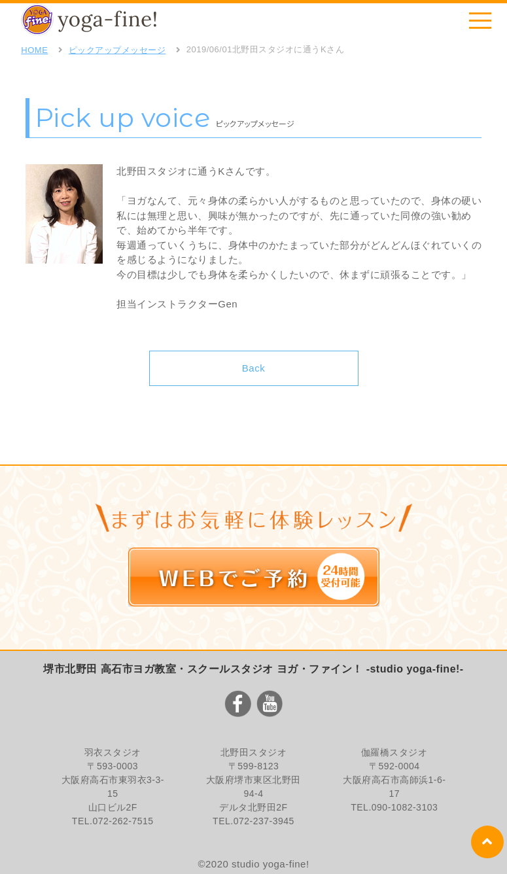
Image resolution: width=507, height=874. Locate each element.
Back (253, 368)
